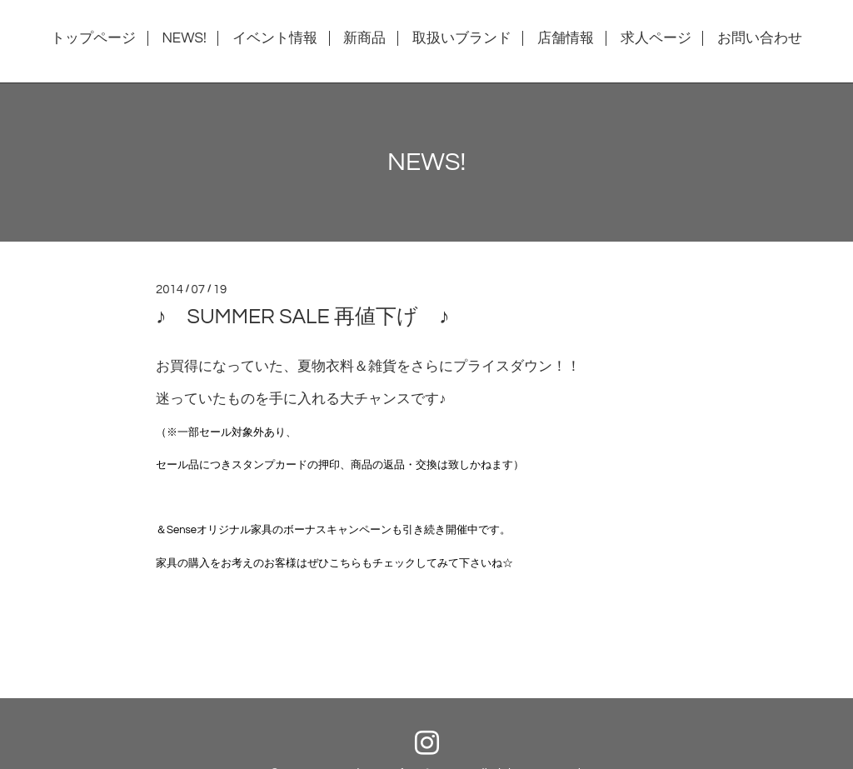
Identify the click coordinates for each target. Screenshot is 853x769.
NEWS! (184, 38)
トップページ (93, 38)
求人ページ (656, 38)
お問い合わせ (759, 38)
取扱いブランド (461, 38)
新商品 (364, 38)
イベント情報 (274, 38)
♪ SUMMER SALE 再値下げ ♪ (302, 316)
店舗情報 (565, 38)
